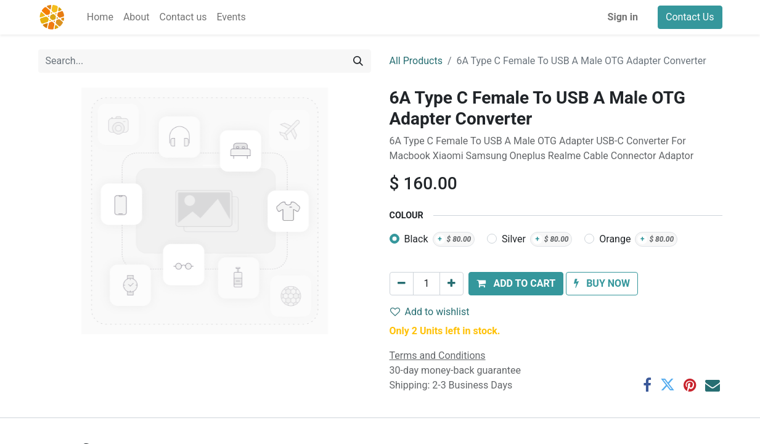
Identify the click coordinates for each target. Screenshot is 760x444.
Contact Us (690, 17)
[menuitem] (100, 17)
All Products (416, 61)
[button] (515, 283)
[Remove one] (402, 283)
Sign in (623, 17)
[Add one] (451, 283)
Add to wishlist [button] (430, 312)
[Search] (358, 61)
